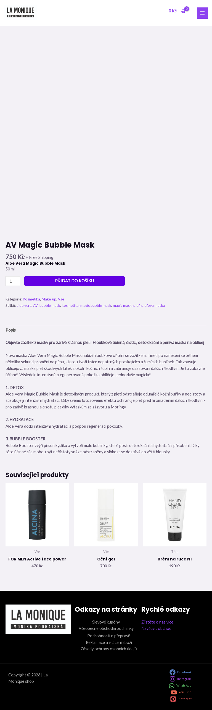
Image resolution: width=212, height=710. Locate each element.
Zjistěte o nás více (157, 622)
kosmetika (70, 305)
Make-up (49, 299)
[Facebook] (180, 672)
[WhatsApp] (180, 686)
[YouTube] (181, 692)
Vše (61, 299)
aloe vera (24, 305)
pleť (136, 305)
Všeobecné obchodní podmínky (106, 628)
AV (35, 305)
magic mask (122, 305)
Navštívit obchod (156, 628)
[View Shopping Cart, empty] (176, 11)
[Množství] (13, 281)
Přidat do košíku (74, 280)
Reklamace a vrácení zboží (109, 642)
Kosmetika (31, 299)
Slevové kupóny (106, 622)
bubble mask (49, 305)
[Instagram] (180, 679)
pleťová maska (153, 305)
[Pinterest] (181, 699)
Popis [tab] (11, 330)
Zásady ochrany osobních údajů (109, 648)
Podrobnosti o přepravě (108, 635)
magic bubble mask (95, 305)
